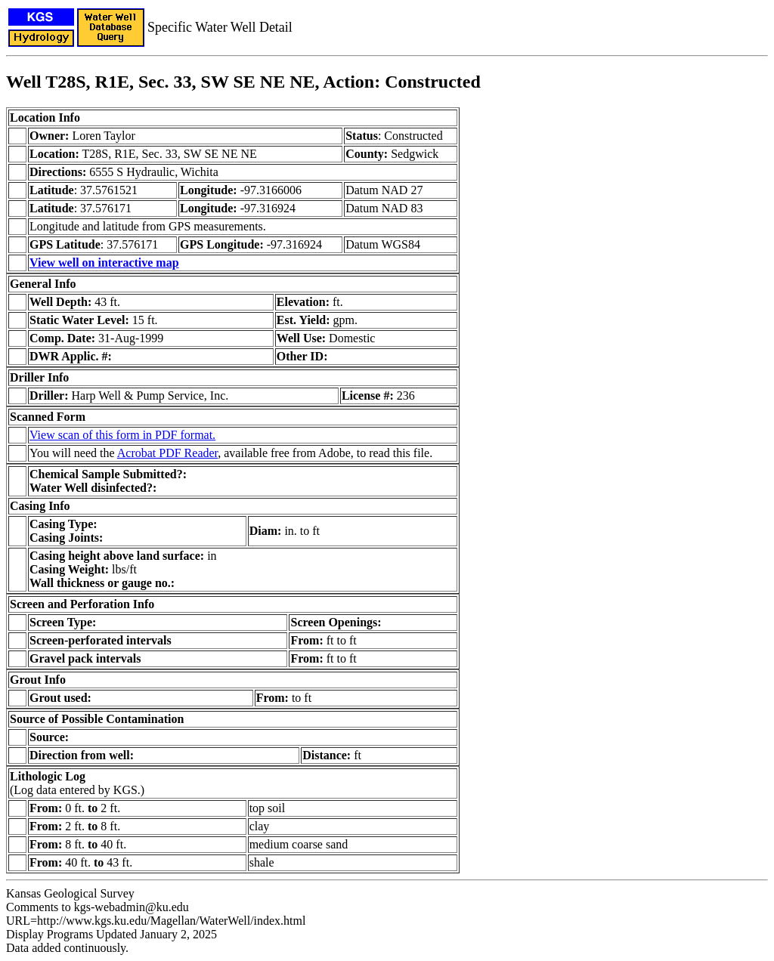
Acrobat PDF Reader (167, 453)
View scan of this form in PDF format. (122, 434)
